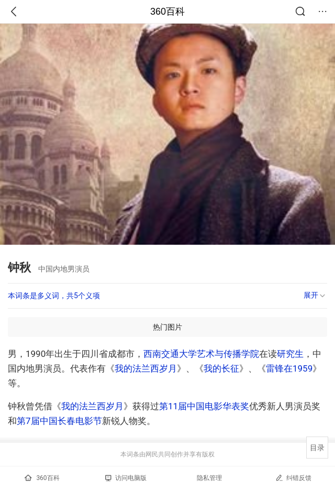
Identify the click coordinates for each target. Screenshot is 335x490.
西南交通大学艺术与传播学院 (201, 354)
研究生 (290, 354)
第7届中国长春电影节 (59, 421)
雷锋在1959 (289, 368)
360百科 (167, 11)
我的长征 (221, 368)
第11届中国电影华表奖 (204, 406)
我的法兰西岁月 (146, 368)
